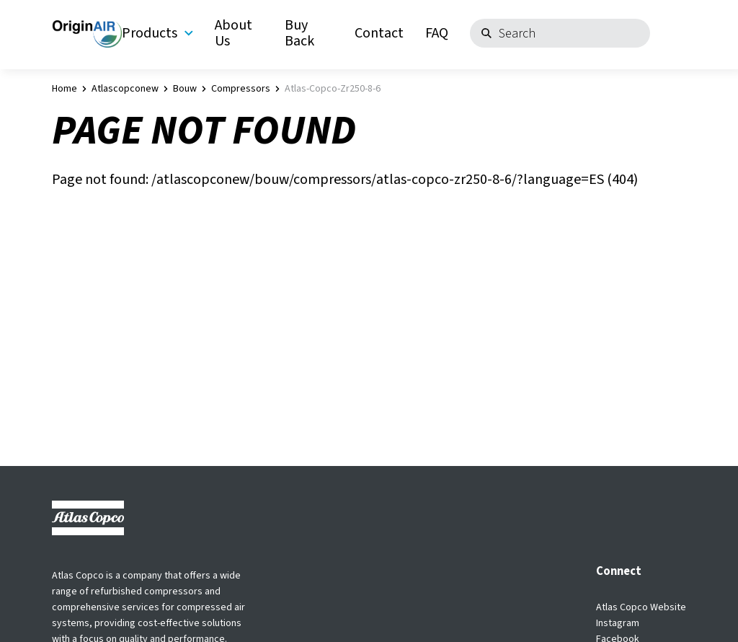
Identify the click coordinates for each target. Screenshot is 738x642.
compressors (240, 89)
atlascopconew (125, 89)
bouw (185, 89)
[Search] (560, 33)
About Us (233, 33)
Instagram (617, 623)
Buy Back (299, 33)
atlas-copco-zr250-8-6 (333, 89)
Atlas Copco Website (641, 607)
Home (64, 89)
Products (157, 33)
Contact (379, 33)
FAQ (436, 33)
